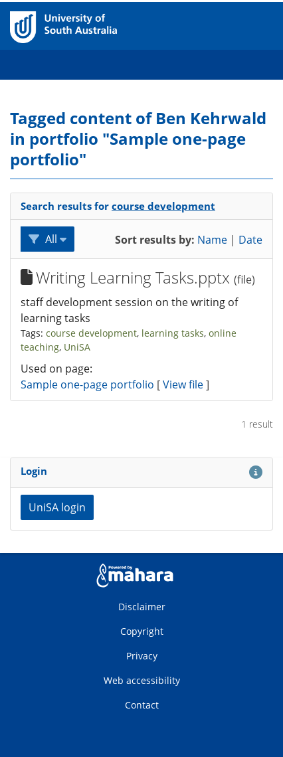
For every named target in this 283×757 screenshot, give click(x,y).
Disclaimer (141, 606)
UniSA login (57, 507)
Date (250, 239)
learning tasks (173, 333)
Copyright (141, 631)
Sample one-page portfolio (87, 384)
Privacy (141, 655)
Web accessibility (142, 680)
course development (163, 205)
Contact (142, 705)
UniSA (77, 347)
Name (212, 239)
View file (184, 384)
